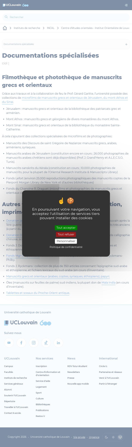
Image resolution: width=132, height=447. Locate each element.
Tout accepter (65, 227)
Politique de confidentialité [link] (66, 247)
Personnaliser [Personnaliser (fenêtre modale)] (66, 241)
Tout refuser (66, 234)
